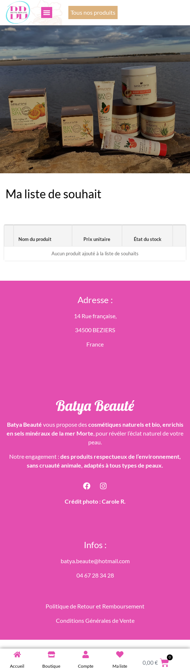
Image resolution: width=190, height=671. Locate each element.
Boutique (51, 666)
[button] (46, 12)
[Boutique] (51, 654)
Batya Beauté (95, 405)
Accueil (17, 666)
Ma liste (119, 666)
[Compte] (85, 654)
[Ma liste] (119, 654)
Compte (85, 666)
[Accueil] (17, 654)
